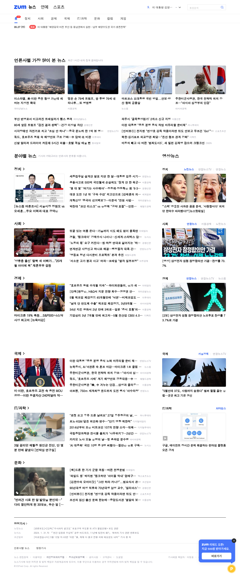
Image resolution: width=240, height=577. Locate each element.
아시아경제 (181, 108)
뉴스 (32, 7)
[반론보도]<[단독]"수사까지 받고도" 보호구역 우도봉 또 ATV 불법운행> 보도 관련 (76, 528)
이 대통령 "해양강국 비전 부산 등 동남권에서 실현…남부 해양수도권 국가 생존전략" (82, 27)
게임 (123, 18)
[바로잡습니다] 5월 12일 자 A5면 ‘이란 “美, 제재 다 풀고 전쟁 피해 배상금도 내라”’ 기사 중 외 (82, 537)
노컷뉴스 (189, 169)
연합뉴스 (221, 169)
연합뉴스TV (204, 169)
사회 (41, 18)
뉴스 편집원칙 (21, 557)
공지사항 (93, 557)
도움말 (119, 557)
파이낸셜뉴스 (21, 108)
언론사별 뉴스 (21, 548)
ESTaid (19, 566)
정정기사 (19, 523)
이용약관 (37, 557)
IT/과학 (82, 18)
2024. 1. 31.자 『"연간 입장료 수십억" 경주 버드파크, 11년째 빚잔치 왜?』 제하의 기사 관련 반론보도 (86, 532)
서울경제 (72, 108)
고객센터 (107, 557)
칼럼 (110, 18)
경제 (54, 18)
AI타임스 (221, 408)
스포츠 (58, 7)
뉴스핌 (125, 108)
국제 (67, 18)
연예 (44, 7)
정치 (28, 18)
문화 (97, 18)
